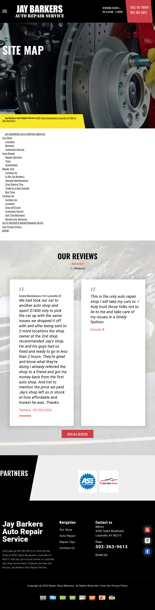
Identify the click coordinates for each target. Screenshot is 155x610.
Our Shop (7, 138)
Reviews (9, 145)
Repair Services (13, 157)
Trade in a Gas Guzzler (17, 188)
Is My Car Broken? (15, 176)
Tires (8, 161)
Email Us (102, 554)
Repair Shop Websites (61, 585)
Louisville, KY (54, 295)
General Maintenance (16, 180)
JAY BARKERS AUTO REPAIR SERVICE (25, 134)
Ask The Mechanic (15, 215)
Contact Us (11, 172)
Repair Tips (8, 169)
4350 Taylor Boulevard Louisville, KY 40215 (56, 118)
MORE (5, 230)
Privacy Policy (119, 585)
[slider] (77, 264)
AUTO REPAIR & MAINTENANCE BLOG (22, 223)
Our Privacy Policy (12, 227)
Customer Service (14, 149)
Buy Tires (10, 192)
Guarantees (11, 165)
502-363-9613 (138, 12)
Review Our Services (16, 219)
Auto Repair (8, 153)
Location (10, 141)
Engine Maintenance (30, 295)
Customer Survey (14, 211)
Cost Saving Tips (14, 184)
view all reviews (77, 434)
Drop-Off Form (13, 207)
